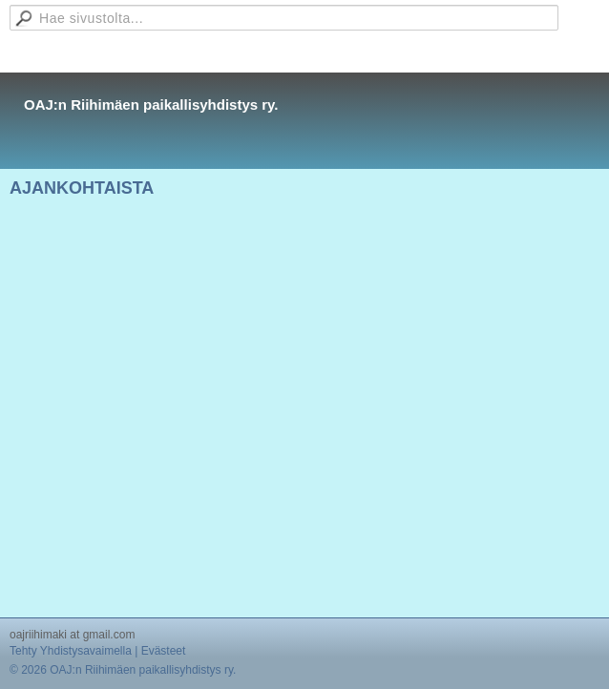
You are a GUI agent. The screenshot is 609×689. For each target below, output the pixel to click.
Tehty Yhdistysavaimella (71, 651)
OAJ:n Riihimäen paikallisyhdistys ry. (151, 104)
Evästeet (163, 651)
